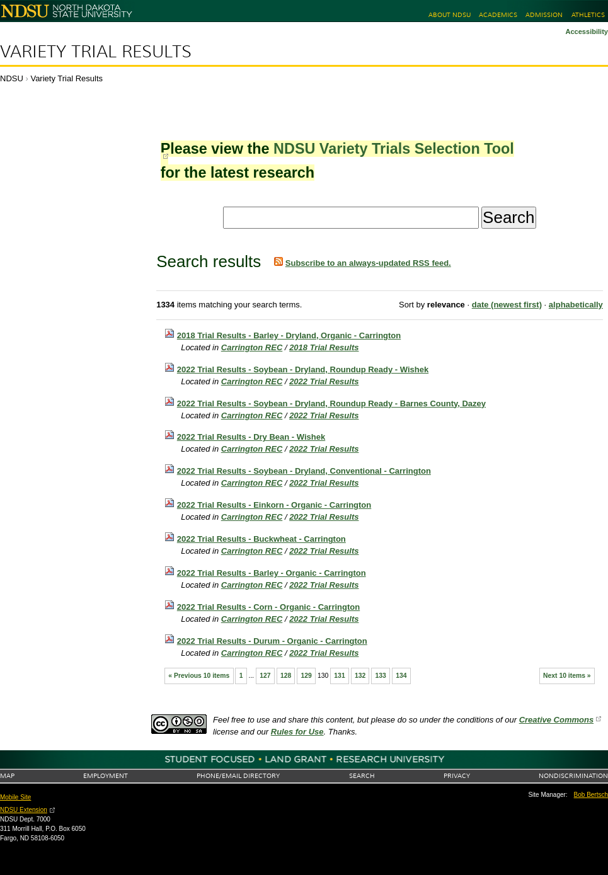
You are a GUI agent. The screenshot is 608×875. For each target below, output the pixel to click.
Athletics (588, 15)
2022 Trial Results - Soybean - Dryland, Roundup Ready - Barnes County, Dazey (331, 403)
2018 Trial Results (323, 347)
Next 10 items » (567, 675)
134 (401, 675)
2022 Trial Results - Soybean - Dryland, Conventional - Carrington (304, 471)
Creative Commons (556, 719)
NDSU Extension (23, 809)
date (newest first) (507, 304)
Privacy (457, 776)
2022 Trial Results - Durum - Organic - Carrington (272, 641)
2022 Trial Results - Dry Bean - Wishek (251, 437)
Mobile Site (15, 797)
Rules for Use (297, 731)
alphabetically (576, 304)
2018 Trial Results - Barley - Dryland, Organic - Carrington (289, 335)
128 (285, 675)
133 (381, 675)
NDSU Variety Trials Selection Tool (393, 148)
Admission (544, 15)
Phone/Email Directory (238, 776)
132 (360, 675)
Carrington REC (252, 347)
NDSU (11, 78)
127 (265, 675)
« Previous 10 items (198, 675)
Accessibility (586, 31)
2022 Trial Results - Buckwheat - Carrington (261, 539)
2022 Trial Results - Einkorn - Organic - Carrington (274, 505)
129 (306, 675)
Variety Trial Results (96, 52)
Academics (498, 15)
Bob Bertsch (591, 794)
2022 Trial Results (323, 381)
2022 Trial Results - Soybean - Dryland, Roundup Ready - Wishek (302, 369)
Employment (105, 776)
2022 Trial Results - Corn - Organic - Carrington (268, 607)
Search (362, 776)
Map (7, 776)
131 (339, 675)
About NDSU (449, 15)
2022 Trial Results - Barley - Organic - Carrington (271, 573)
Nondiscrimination (573, 776)
